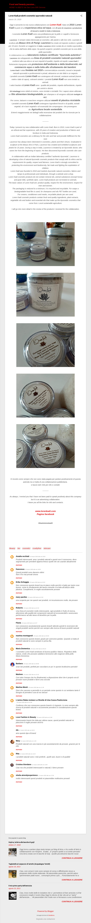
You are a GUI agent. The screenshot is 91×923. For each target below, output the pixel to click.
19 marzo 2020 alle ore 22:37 (29, 623)
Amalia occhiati (22, 556)
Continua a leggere (72, 858)
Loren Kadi (55, 24)
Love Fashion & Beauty (26, 717)
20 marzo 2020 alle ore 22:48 (44, 717)
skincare (47, 548)
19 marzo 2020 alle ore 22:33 (31, 608)
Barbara (19, 664)
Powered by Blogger (45, 911)
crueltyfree (37, 548)
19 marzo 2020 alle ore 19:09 (32, 569)
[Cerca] (85, 5)
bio (19, 548)
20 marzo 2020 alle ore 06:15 (38, 648)
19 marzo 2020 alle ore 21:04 (35, 597)
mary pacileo (21, 597)
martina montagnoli (24, 636)
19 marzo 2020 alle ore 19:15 (37, 582)
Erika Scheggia (22, 582)
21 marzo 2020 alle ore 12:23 (27, 754)
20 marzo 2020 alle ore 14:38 (24, 702)
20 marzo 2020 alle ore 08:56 (31, 663)
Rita (17, 754)
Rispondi (19, 565)
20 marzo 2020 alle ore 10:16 (31, 674)
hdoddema (51, 915)
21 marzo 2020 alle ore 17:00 (46, 775)
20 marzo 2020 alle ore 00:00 (41, 636)
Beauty (12, 548)
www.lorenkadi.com (45, 511)
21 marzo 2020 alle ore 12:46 (39, 764)
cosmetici (26, 548)
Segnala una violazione (45, 919)
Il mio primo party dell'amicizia (20, 886)
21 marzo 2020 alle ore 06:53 (27, 730)
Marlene (19, 674)
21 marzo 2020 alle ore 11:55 (28, 741)
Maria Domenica (23, 649)
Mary (18, 741)
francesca (20, 569)
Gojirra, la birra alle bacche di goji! (21, 842)
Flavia (18, 623)
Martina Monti (22, 687)
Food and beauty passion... (22, 4)
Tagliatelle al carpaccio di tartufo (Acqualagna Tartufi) (29, 864)
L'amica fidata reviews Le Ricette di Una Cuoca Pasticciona (41, 700)
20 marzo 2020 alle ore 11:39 (36, 687)
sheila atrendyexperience (27, 775)
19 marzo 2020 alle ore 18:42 (37, 556)
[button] (81, 16)
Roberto (19, 608)
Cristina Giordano (23, 764)
